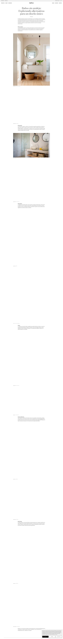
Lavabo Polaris (14, 519)
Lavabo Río (14, 583)
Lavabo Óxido (14, 123)
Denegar (52, 636)
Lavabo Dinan (14, 201)
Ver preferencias (59, 636)
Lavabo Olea (14, 385)
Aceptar (45, 636)
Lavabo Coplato (14, 626)
